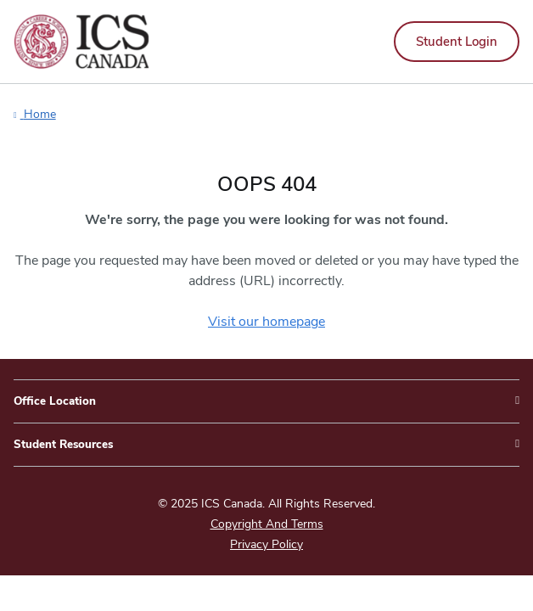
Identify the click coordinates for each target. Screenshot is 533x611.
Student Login (456, 41)
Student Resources (63, 444)
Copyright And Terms (266, 524)
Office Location (55, 401)
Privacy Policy (266, 544)
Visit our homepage (266, 321)
